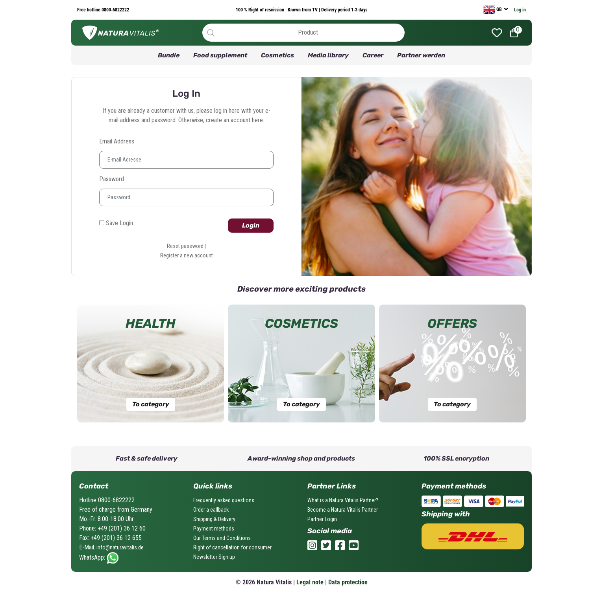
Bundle (168, 55)
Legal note (310, 582)
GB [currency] (493, 10)
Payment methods (213, 528)
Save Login (116, 223)
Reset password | (186, 246)
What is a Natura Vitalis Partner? (342, 500)
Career (373, 55)
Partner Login (322, 519)
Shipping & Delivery (214, 519)
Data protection (348, 582)
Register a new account (186, 255)
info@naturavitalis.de (119, 547)
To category (150, 404)
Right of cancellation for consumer (232, 547)
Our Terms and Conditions (222, 538)
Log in (520, 10)
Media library (328, 55)
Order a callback (211, 510)
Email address (116, 141)
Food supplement (220, 55)
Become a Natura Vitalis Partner (342, 510)
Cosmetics (277, 55)
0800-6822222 (114, 10)
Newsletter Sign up (214, 557)
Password (111, 179)
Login (250, 225)
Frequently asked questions (223, 500)
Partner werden (421, 55)
